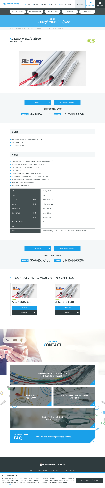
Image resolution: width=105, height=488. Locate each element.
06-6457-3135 (40, 114)
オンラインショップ (90, 5)
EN (80, 4)
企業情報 (43, 4)
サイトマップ (32, 471)
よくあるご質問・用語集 (65, 4)
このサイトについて (42, 471)
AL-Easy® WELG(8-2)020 (56, 28)
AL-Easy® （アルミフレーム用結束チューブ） (35, 28)
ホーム (11, 28)
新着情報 (35, 4)
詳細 (23, 313)
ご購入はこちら (38, 102)
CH (83, 4)
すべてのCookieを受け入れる (89, 480)
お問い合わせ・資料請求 (67, 102)
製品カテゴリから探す (17, 11)
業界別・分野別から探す (35, 11)
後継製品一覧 (87, 11)
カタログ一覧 (52, 4)
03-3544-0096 (73, 114)
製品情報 (27, 4)
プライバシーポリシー (55, 471)
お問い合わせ (100, 5)
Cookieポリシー (9, 485)
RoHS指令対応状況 (53, 11)
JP (77, 4)
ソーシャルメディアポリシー (68, 471)
